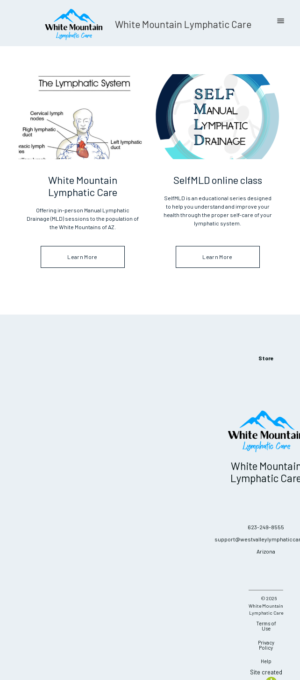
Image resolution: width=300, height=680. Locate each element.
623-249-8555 (266, 527)
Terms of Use (266, 625)
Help (266, 661)
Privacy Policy (266, 645)
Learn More (82, 256)
